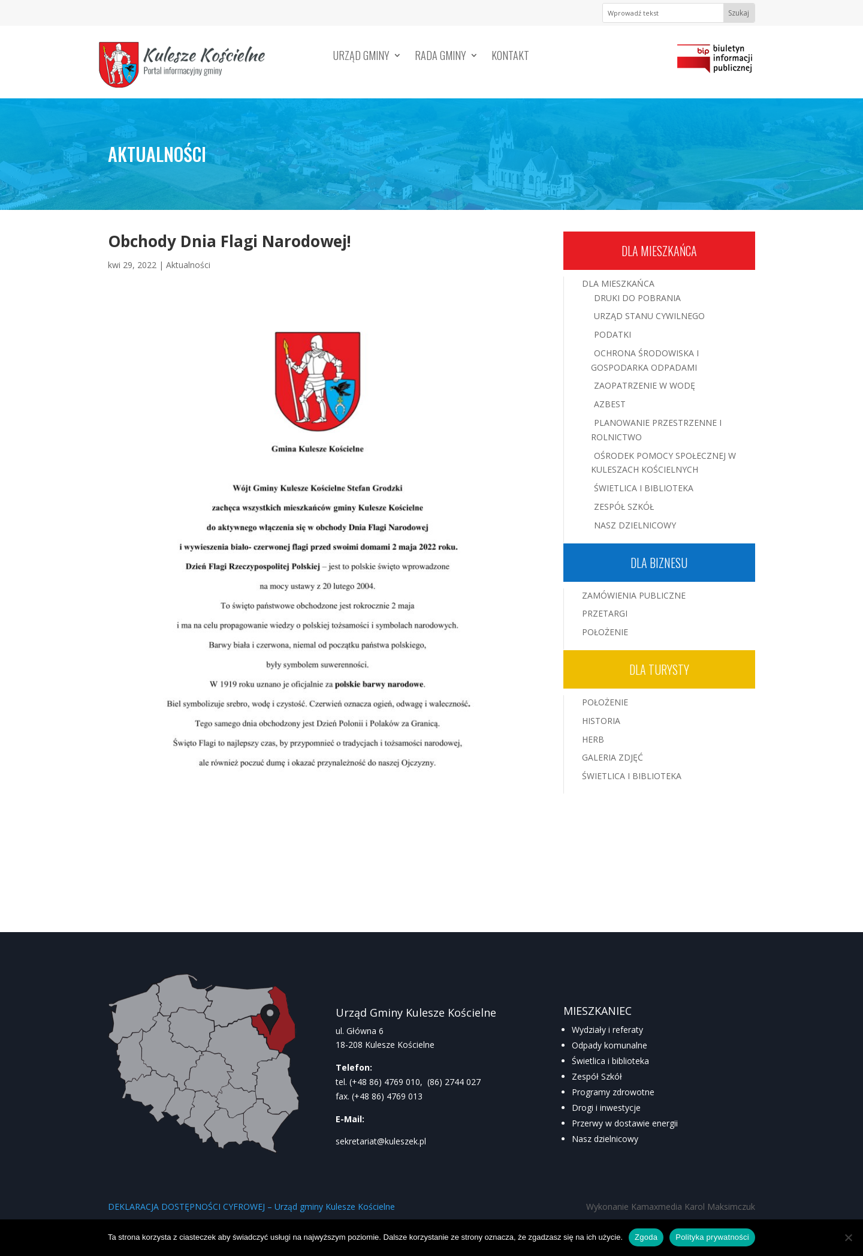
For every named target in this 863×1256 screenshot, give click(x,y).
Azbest (610, 404)
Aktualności (188, 265)
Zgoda (646, 1237)
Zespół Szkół (624, 506)
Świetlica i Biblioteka (643, 488)
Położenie (605, 632)
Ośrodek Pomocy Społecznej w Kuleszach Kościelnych (663, 463)
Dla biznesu (658, 563)
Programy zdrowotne (613, 1092)
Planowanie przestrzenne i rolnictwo (656, 430)
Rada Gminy (440, 57)
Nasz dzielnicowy (605, 1138)
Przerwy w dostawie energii (625, 1123)
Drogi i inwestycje (606, 1107)
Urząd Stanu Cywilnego (649, 315)
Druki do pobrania (637, 298)
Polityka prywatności (712, 1237)
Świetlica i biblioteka (610, 1060)
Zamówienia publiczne (634, 595)
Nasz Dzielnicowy (635, 525)
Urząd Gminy (361, 57)
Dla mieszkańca (659, 251)
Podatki (612, 334)
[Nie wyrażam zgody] (848, 1237)
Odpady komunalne (609, 1045)
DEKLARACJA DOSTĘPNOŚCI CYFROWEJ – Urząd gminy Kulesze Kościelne (251, 1206)
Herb (593, 739)
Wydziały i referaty (607, 1029)
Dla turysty (659, 669)
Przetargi (604, 613)
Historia (601, 720)
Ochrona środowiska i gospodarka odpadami (645, 360)
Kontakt (510, 57)
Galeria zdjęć (612, 757)
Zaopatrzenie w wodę (644, 385)
